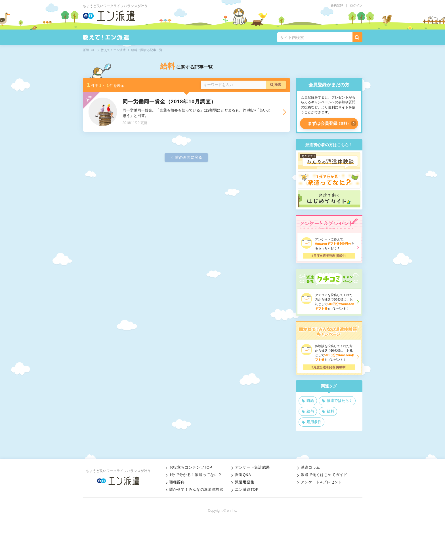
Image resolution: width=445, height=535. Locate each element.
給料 (330, 411)
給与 (310, 411)
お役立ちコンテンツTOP (190, 467)
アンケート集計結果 (252, 467)
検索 (277, 85)
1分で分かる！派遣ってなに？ (195, 475)
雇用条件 (314, 422)
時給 (310, 400)
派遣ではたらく (339, 400)
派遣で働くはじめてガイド (324, 475)
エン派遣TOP (247, 489)
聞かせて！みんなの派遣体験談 (196, 489)
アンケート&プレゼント (321, 482)
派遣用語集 (244, 482)
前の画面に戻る (188, 157)
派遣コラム (310, 467)
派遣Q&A (243, 475)
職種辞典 (177, 482)
